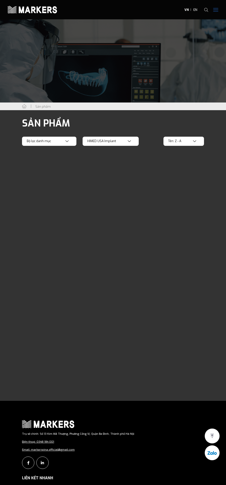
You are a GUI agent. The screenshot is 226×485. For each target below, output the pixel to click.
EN (195, 10)
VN (186, 10)
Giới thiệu (34, 479)
